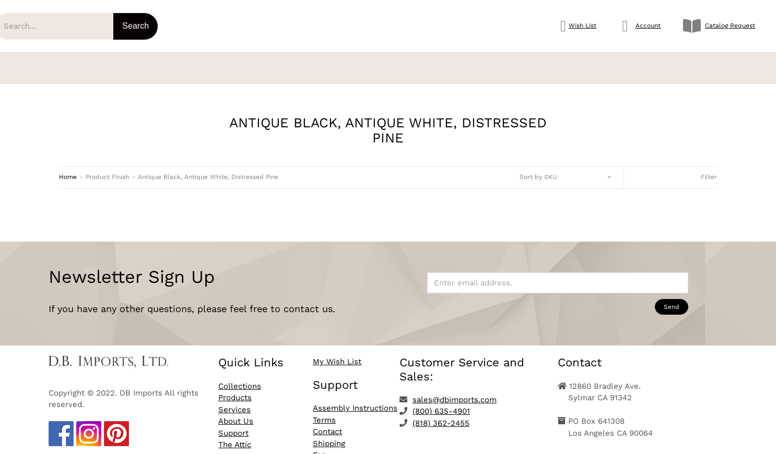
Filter (709, 169)
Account (648, 25)
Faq (319, 447)
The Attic (234, 437)
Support (233, 426)
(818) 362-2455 (441, 416)
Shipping (329, 436)
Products (235, 390)
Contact (327, 424)
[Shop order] (566, 170)
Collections (239, 379)
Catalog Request (730, 25)
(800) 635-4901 (441, 404)
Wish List (582, 25)
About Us (235, 414)
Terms (324, 412)
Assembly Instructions (355, 400)
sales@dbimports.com (455, 392)
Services (234, 402)
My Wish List (337, 354)
